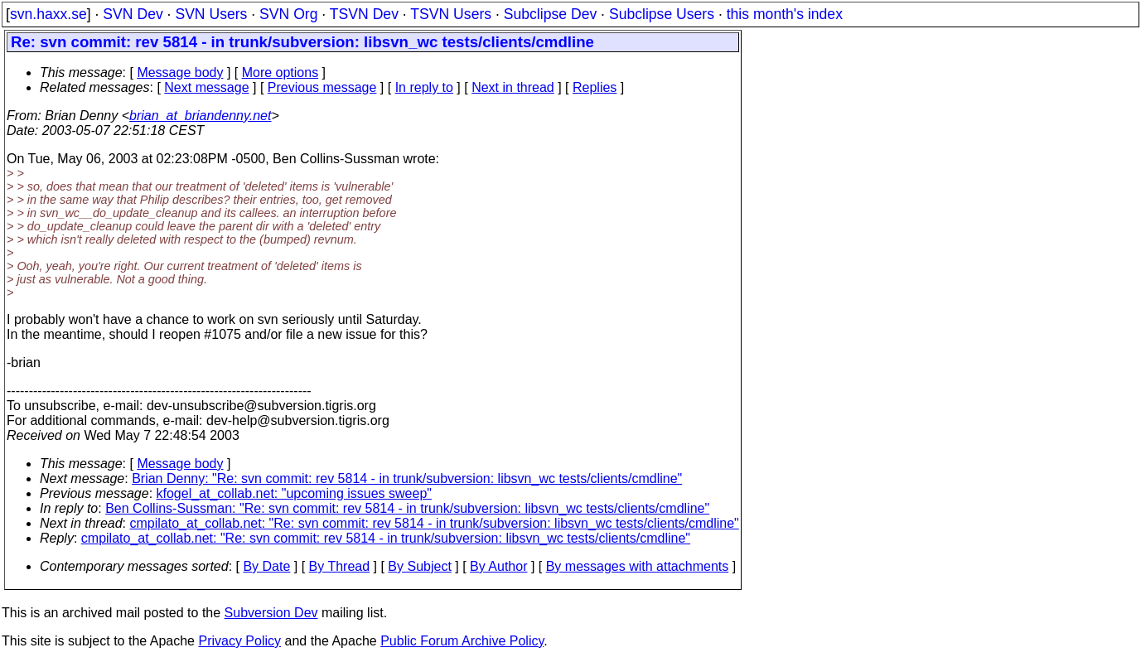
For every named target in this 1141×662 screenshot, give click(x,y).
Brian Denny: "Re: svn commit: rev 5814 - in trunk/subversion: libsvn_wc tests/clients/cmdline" (407, 478)
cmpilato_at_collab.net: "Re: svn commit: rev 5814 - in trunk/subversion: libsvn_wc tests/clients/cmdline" (434, 523)
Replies (594, 87)
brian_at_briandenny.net (200, 116)
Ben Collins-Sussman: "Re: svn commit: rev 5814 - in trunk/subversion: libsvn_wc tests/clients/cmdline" (407, 508)
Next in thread (512, 87)
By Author (498, 566)
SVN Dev (132, 14)
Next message (206, 87)
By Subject (419, 566)
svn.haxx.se (48, 14)
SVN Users (211, 14)
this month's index (785, 14)
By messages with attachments (637, 566)
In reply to (424, 87)
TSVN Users (450, 14)
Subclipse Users (661, 14)
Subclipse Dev (550, 14)
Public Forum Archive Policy (462, 641)
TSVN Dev (364, 14)
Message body (180, 72)
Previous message (322, 87)
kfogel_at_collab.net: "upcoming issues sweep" (294, 493)
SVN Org (288, 14)
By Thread (339, 566)
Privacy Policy (239, 641)
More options (280, 72)
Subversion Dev (271, 613)
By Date (266, 566)
